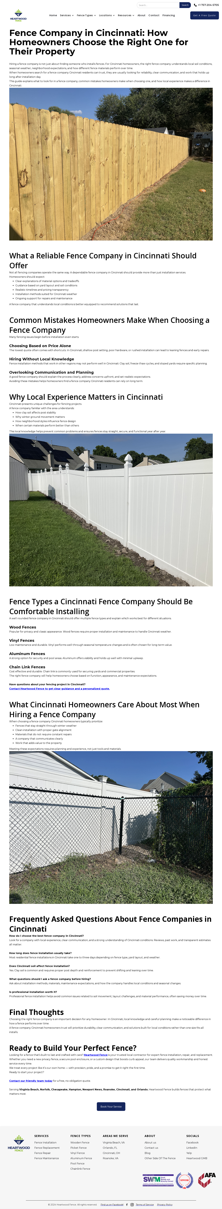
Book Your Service (111, 1106)
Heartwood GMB (196, 1158)
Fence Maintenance (46, 1158)
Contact (153, 15)
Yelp (189, 1153)
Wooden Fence (79, 1142)
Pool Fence (77, 1163)
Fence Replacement (47, 1148)
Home (53, 15)
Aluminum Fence (81, 1158)
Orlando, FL (110, 1148)
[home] (18, 15)
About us (150, 1142)
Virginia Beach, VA (114, 1142)
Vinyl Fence (77, 1153)
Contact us (151, 1148)
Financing (168, 15)
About (141, 15)
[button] (66, 15)
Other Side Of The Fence (160, 1158)
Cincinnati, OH (111, 1153)
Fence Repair (42, 1153)
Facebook (192, 1142)
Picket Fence (78, 1148)
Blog (147, 1153)
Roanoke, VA (110, 1158)
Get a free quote (204, 15)
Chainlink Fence (80, 1169)
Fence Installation (45, 1142)
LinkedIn (191, 1148)
